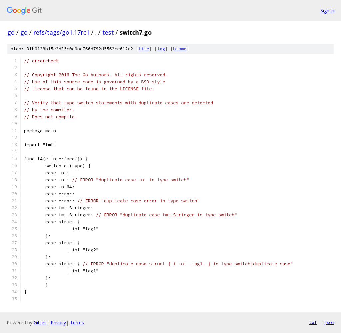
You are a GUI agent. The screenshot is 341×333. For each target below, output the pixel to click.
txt (313, 322)
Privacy (58, 322)
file (144, 49)
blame (179, 49)
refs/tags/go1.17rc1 (61, 32)
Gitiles (40, 322)
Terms (77, 322)
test (108, 32)
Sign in (327, 10)
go (11, 32)
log (161, 49)
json (329, 322)
